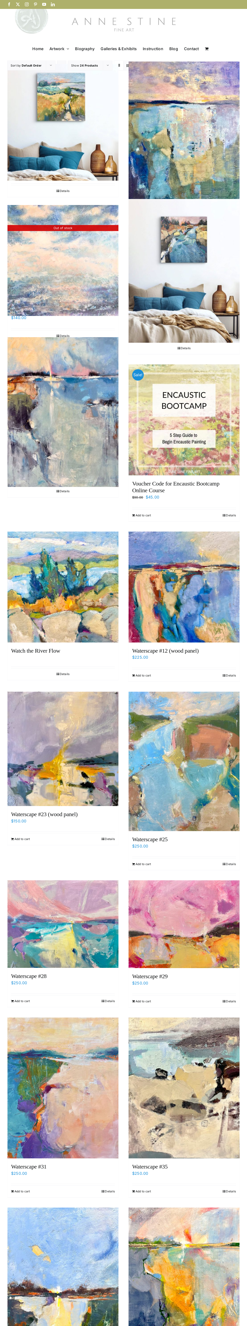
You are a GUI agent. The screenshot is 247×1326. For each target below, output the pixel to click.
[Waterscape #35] (184, 1088)
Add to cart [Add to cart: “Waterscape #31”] (22, 1191)
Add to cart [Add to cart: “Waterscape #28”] (22, 1001)
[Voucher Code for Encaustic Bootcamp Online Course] (184, 419)
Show (84, 65)
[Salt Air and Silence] (62, 122)
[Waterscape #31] (62, 1088)
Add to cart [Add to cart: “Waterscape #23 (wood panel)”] (22, 839)
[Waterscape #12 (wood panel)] (184, 587)
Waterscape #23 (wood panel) (44, 814)
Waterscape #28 (29, 976)
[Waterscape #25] (184, 761)
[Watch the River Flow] (62, 587)
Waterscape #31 (29, 1166)
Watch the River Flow (35, 651)
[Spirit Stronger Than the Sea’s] (184, 131)
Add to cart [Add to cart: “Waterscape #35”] (143, 1191)
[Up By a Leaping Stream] (184, 270)
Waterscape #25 (150, 839)
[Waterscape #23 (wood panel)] (62, 749)
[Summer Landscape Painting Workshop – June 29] (62, 260)
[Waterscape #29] (184, 924)
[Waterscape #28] (62, 924)
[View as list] (128, 65)
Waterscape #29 (150, 976)
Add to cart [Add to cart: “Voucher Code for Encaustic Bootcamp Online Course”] (143, 515)
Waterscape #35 (150, 1166)
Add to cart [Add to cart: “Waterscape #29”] (143, 1001)
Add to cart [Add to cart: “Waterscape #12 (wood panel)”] (143, 675)
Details (65, 191)
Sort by (26, 65)
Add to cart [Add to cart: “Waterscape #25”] (143, 864)
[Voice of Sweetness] (62, 412)
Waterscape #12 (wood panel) (165, 651)
